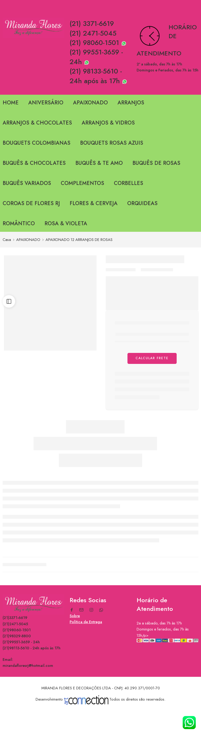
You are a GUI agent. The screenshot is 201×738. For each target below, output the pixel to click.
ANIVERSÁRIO (45, 102)
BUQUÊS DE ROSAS (156, 163)
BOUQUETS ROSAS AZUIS (111, 143)
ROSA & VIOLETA (65, 223)
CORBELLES (128, 183)
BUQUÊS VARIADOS (27, 183)
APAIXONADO (90, 102)
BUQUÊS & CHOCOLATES (34, 163)
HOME (11, 102)
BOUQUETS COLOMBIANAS (36, 143)
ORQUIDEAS (142, 203)
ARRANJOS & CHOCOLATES (37, 123)
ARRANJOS (131, 102)
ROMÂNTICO (19, 223)
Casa (7, 239)
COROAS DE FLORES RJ (31, 203)
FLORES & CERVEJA (94, 203)
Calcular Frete (152, 358)
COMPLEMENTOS (82, 183)
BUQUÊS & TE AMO (99, 163)
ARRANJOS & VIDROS (108, 123)
